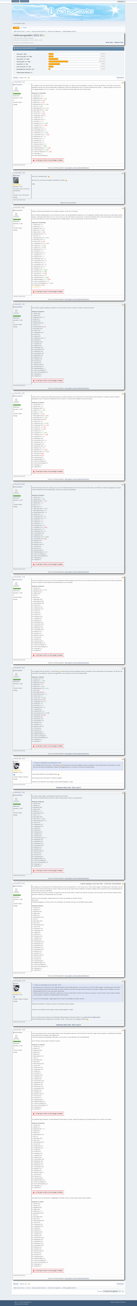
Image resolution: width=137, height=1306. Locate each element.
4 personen (15, 199)
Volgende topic (118, 42)
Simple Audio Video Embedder (21, 1304)
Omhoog (15, 1284)
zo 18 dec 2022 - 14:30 (19, 173)
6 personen (15, 784)
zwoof (16, 761)
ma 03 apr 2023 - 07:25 (19, 981)
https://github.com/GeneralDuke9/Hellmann (77, 168)
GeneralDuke (18, 84)
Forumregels (116, 1302)
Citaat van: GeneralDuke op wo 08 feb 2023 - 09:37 (48, 763)
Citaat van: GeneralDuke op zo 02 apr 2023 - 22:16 (48, 985)
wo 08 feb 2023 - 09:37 (19, 667)
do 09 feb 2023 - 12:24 (19, 792)
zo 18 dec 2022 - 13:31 (19, 82)
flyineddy (17, 175)
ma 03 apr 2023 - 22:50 (19, 1029)
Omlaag (15, 77)
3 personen (15, 750)
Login (71, 781)
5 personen (15, 164)
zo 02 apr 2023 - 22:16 (19, 883)
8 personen (15, 1021)
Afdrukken (120, 77)
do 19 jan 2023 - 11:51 (19, 304)
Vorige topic (109, 42)
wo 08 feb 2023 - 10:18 (19, 758)
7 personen (15, 296)
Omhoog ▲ (123, 1302)
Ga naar (100, 1291)
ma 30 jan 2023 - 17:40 (19, 577)
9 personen (15, 972)
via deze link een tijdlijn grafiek (91, 1017)
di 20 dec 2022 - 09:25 (18, 207)
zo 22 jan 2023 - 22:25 (18, 393)
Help (112, 1302)
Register (65, 781)
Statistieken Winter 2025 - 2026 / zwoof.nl (68, 787)
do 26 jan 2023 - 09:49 (19, 484)
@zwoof (74, 1037)
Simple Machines (27, 1302)
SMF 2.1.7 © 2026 (18, 1302)
